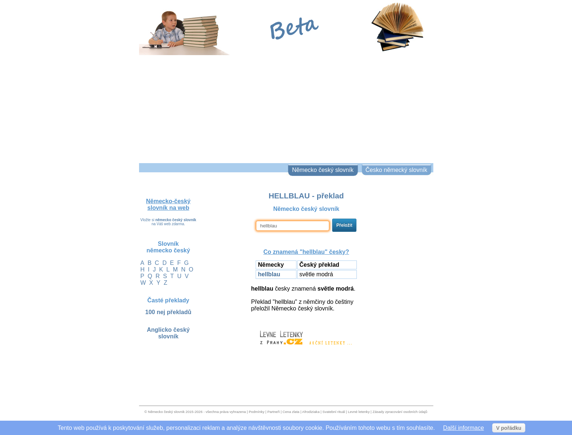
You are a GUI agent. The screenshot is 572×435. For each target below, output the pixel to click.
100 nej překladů (168, 312)
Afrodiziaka (310, 412)
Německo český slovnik (166, 412)
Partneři (273, 412)
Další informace (463, 428)
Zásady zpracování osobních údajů (400, 412)
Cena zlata (291, 412)
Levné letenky (359, 412)
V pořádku (508, 428)
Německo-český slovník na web (168, 204)
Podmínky (256, 412)
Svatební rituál (334, 412)
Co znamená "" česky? (306, 252)
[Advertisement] (286, 108)
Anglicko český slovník (168, 333)
